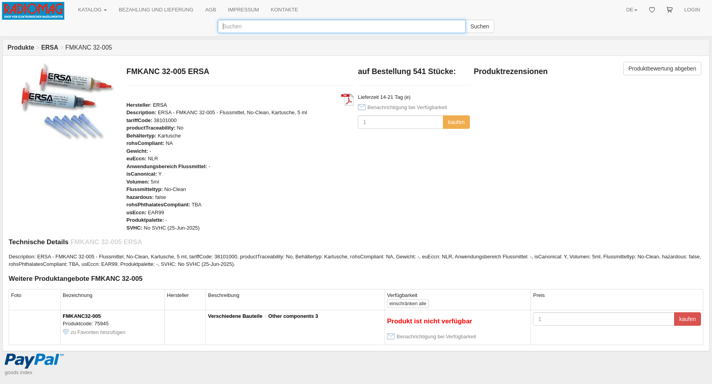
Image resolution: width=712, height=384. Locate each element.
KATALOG (92, 10)
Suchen (480, 26)
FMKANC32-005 (82, 316)
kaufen (456, 122)
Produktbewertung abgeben (662, 68)
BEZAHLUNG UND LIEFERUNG (156, 10)
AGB (210, 10)
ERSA (160, 105)
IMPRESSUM (243, 10)
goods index (18, 372)
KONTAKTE (284, 10)
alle (407, 303)
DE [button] (631, 10)
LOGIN (692, 10)
